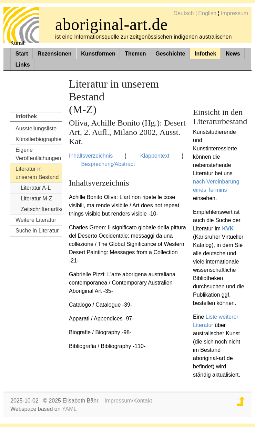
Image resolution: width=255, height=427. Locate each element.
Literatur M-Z (36, 198)
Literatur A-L (36, 188)
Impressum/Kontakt (128, 401)
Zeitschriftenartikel (41, 209)
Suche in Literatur (37, 231)
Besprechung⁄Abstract (108, 164)
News (233, 54)
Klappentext (155, 156)
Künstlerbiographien (39, 139)
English (207, 13)
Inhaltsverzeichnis (91, 156)
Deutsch (184, 13)
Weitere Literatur (36, 220)
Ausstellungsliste (36, 128)
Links (23, 65)
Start (22, 54)
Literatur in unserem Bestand (37, 173)
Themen (135, 54)
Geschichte (170, 54)
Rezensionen (55, 54)
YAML (69, 409)
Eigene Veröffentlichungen (38, 154)
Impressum (234, 13)
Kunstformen (98, 54)
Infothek (205, 54)
